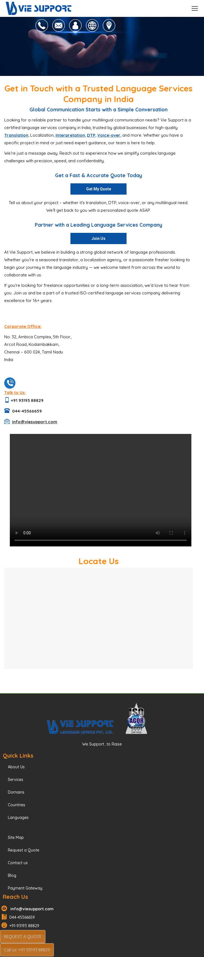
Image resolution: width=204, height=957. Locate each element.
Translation (16, 135)
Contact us (18, 862)
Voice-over (108, 135)
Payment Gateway (25, 888)
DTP (91, 135)
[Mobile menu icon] (194, 8)
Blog (12, 875)
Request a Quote (23, 850)
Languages (18, 817)
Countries (16, 804)
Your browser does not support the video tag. (100, 490)
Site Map (16, 837)
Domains (16, 792)
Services (15, 779)
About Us (16, 766)
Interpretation (70, 135)
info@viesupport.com (31, 908)
